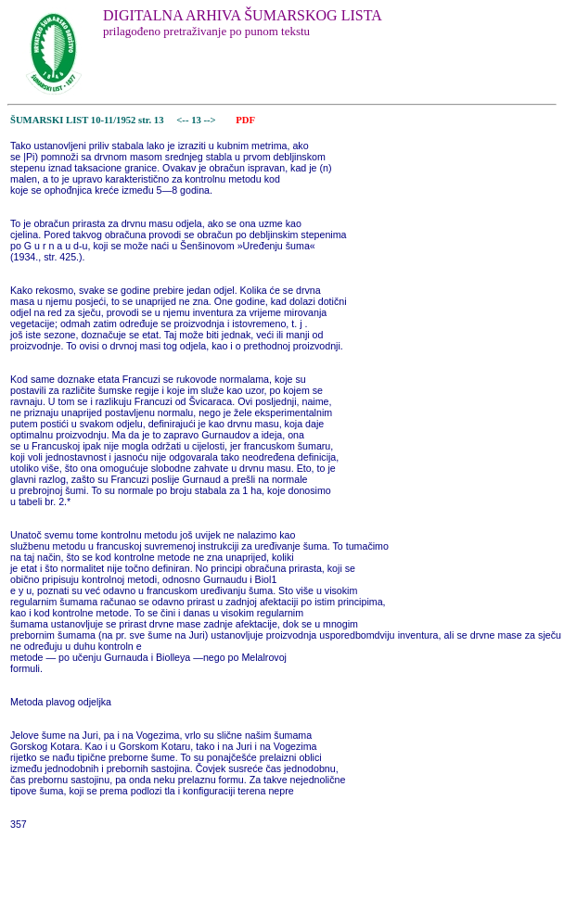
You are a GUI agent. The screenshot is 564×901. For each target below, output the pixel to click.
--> (210, 120)
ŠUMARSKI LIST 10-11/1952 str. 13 (87, 120)
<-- (183, 120)
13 (197, 120)
